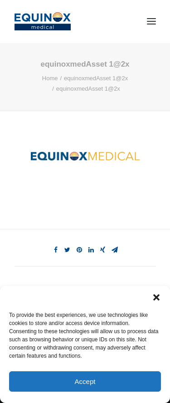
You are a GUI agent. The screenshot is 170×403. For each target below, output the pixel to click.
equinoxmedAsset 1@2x (96, 78)
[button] (156, 297)
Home (50, 78)
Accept (85, 381)
